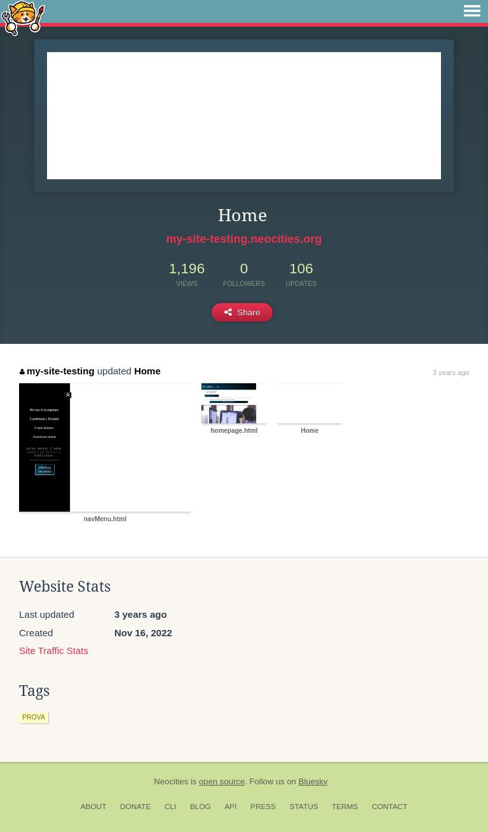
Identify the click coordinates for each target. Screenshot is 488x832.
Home (147, 370)
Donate (135, 806)
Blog (200, 806)
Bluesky (313, 781)
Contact (389, 806)
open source (222, 781)
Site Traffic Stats (53, 650)
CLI (170, 806)
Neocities (171, 781)
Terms (345, 806)
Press (263, 806)
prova (33, 717)
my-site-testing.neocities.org (244, 239)
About (94, 806)
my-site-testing (57, 370)
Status (304, 806)
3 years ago (451, 372)
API (230, 806)
